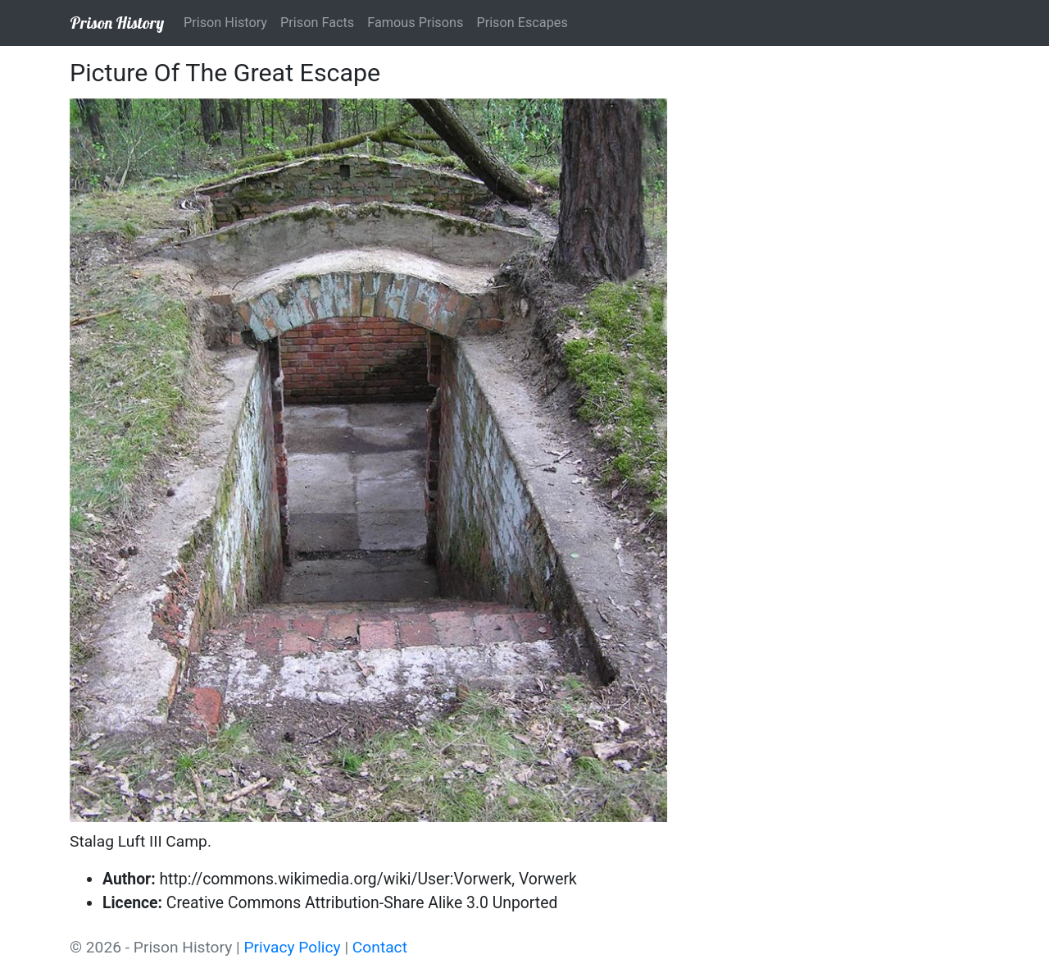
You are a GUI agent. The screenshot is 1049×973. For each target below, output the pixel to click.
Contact (379, 947)
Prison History (117, 22)
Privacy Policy (292, 947)
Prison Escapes (521, 22)
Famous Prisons (415, 22)
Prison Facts (317, 22)
